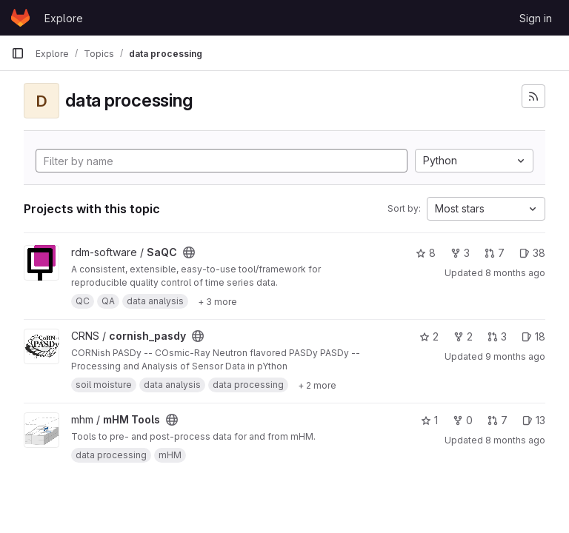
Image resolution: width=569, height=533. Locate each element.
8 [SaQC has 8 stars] (426, 253)
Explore (63, 18)
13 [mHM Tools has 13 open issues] (533, 420)
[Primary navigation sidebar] (18, 53)
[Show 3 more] (217, 301)
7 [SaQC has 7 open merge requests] (495, 253)
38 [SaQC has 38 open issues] (532, 253)
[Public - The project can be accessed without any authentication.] (189, 252)
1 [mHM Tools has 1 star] (429, 420)
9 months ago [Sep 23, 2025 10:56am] (515, 356)
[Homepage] (20, 18)
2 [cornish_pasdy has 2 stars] (429, 336)
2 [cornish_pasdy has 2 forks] (463, 336)
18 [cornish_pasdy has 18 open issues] (533, 336)
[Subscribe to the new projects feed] (533, 96)
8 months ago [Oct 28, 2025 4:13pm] (515, 272)
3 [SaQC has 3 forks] (460, 253)
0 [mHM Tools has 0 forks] (463, 420)
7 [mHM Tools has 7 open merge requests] (498, 420)
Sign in (535, 18)
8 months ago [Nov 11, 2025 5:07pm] (515, 440)
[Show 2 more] (317, 385)
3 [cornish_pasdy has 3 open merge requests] (497, 336)
